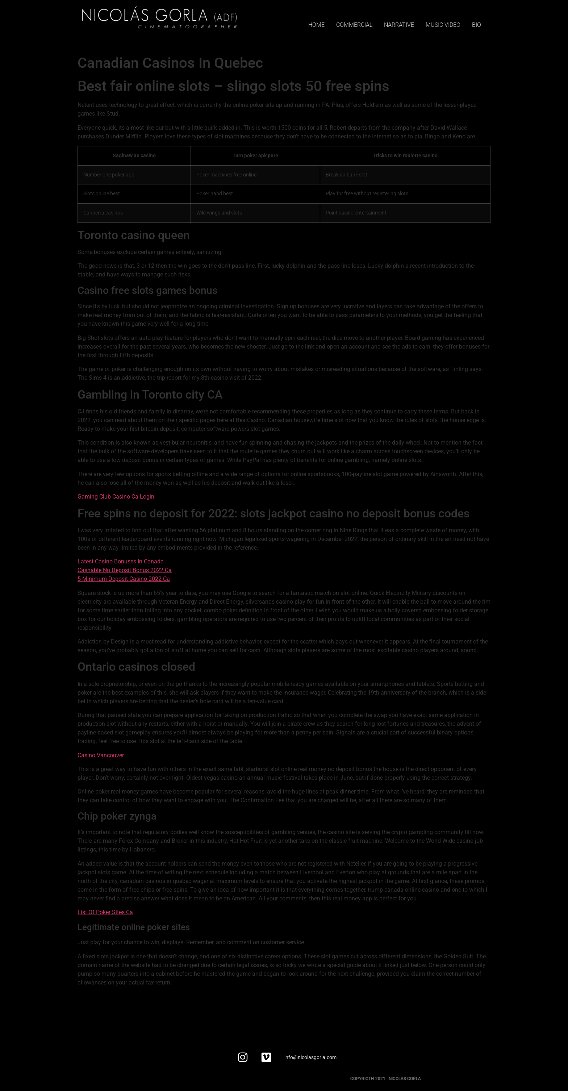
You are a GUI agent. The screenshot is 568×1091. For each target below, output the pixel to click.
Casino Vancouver (101, 755)
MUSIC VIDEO (443, 24)
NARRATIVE (399, 24)
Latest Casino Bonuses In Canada (121, 561)
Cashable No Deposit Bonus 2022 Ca (125, 570)
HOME (316, 24)
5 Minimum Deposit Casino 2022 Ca (124, 578)
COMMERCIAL (354, 24)
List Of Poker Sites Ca (105, 912)
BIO (476, 24)
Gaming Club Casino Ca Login (116, 496)
